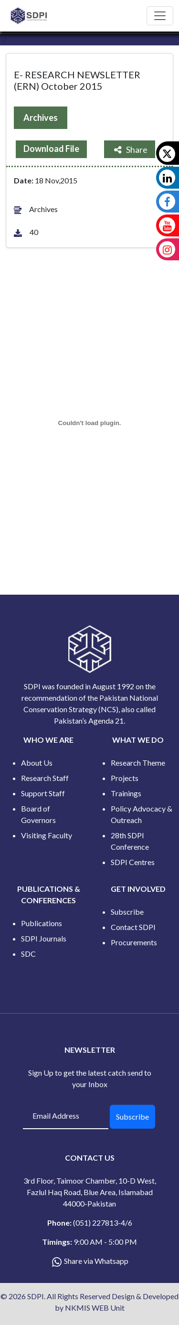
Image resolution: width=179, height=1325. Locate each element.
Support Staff (43, 793)
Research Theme (138, 762)
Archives (40, 117)
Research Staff (45, 777)
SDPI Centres (133, 861)
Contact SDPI (133, 926)
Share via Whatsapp (96, 1260)
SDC (28, 953)
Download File (51, 148)
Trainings (126, 793)
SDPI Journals (43, 938)
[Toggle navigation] (160, 15)
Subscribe (127, 911)
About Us (37, 762)
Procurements (134, 942)
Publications (41, 923)
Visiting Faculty (46, 835)
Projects (124, 777)
